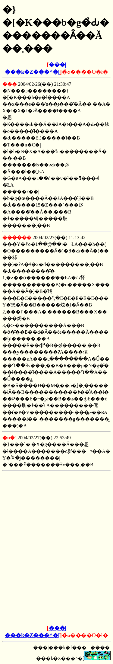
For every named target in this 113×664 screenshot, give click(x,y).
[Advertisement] (56, 511)
